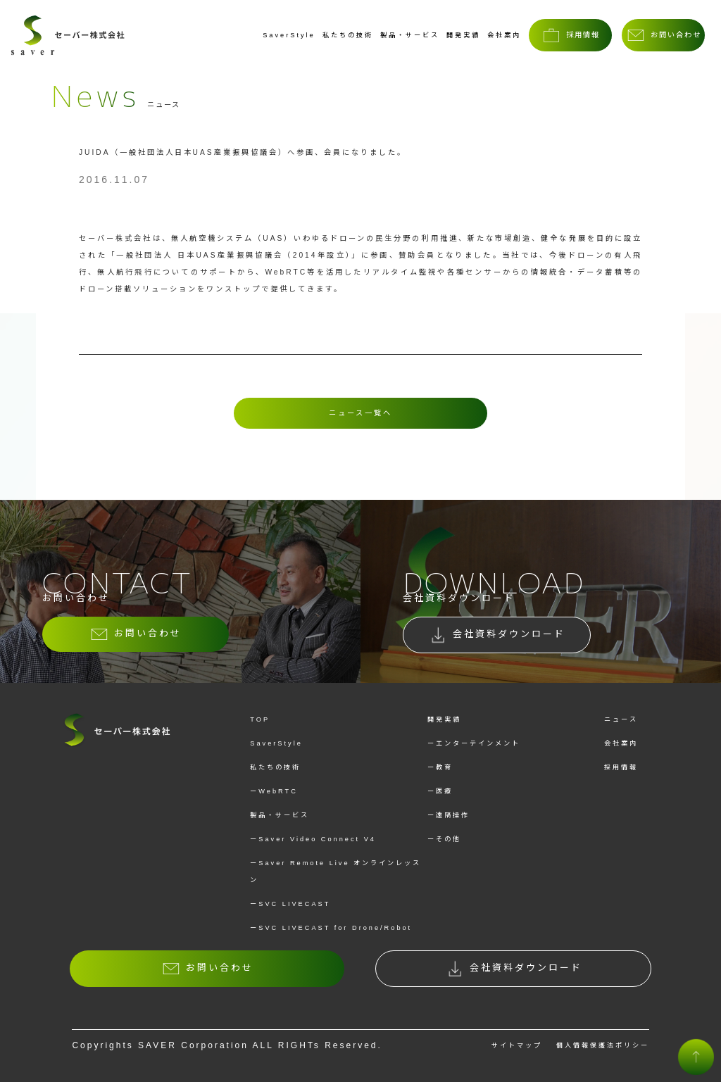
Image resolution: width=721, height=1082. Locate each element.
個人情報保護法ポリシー (602, 1045)
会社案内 (504, 35)
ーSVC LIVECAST (290, 903)
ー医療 (440, 791)
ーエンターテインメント (473, 743)
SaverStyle (289, 35)
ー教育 (440, 767)
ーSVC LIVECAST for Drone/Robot (331, 927)
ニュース (621, 719)
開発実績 (463, 35)
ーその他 (444, 839)
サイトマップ (516, 1045)
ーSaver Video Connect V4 (313, 839)
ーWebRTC (274, 791)
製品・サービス (409, 35)
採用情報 (621, 767)
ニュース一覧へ (360, 413)
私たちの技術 (347, 35)
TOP (260, 719)
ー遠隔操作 (448, 815)
